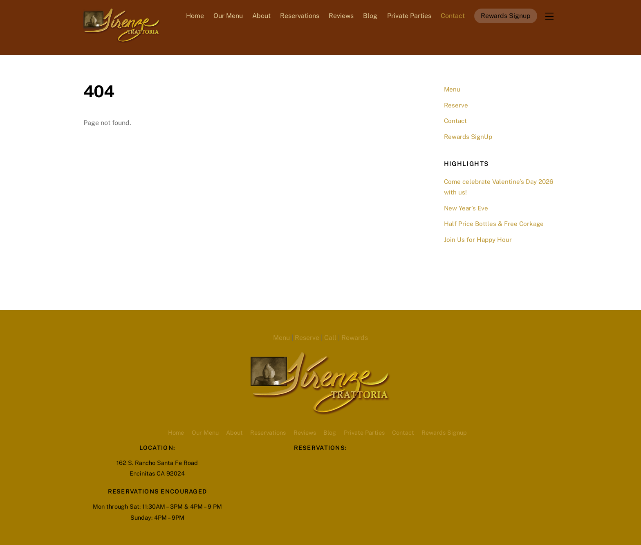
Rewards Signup (506, 16)
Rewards (354, 338)
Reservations (299, 16)
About (261, 16)
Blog (370, 16)
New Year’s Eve (466, 208)
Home (195, 16)
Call (330, 338)
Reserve (456, 105)
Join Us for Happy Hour (478, 239)
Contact (453, 16)
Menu (452, 89)
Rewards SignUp (468, 136)
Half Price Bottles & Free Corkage (494, 223)
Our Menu (228, 16)
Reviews (341, 16)
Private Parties (409, 16)
